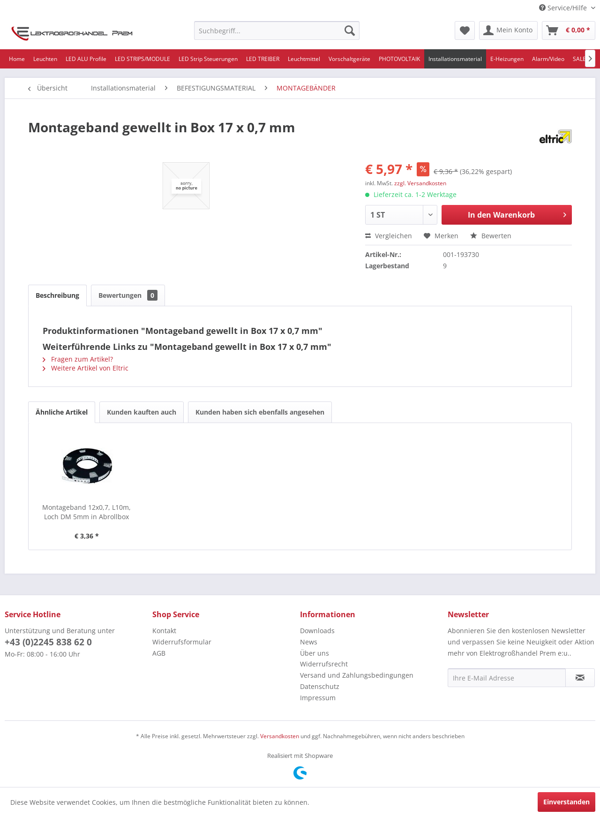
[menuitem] (277, 30)
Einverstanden (566, 801)
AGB (158, 653)
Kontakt (164, 630)
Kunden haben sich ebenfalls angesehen (259, 412)
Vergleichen (388, 235)
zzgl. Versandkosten (420, 183)
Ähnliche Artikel (62, 412)
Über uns (314, 653)
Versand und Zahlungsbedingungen (356, 675)
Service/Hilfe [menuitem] (564, 7)
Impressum (318, 697)
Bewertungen (128, 295)
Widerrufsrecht (324, 663)
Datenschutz (319, 686)
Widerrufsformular (181, 641)
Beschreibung (57, 295)
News (308, 641)
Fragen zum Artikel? (78, 359)
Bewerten (490, 235)
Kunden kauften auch (141, 412)
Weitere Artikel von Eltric (85, 367)
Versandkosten (279, 736)
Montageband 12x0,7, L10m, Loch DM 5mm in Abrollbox (86, 512)
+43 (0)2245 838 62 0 (48, 642)
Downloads (317, 630)
